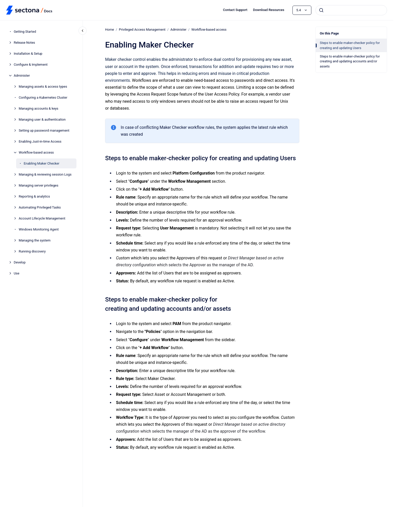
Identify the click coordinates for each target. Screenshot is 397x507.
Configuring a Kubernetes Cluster (43, 97)
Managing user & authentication (42, 119)
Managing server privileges (38, 185)
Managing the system (34, 240)
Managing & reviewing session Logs (45, 174)
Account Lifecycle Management (42, 218)
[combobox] (351, 10)
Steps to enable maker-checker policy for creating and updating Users (350, 45)
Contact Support (235, 10)
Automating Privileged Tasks (40, 207)
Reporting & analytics (34, 196)
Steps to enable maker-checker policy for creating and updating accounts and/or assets (350, 61)
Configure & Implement (31, 64)
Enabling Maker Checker (41, 163)
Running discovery (32, 251)
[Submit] (321, 10)
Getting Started (25, 31)
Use (16, 273)
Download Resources (268, 10)
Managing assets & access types (43, 86)
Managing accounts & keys (38, 108)
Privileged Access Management (142, 29)
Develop (20, 262)
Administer (22, 75)
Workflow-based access (36, 152)
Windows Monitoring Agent (39, 229)
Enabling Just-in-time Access (40, 141)
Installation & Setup (28, 53)
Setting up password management (44, 130)
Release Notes (24, 42)
